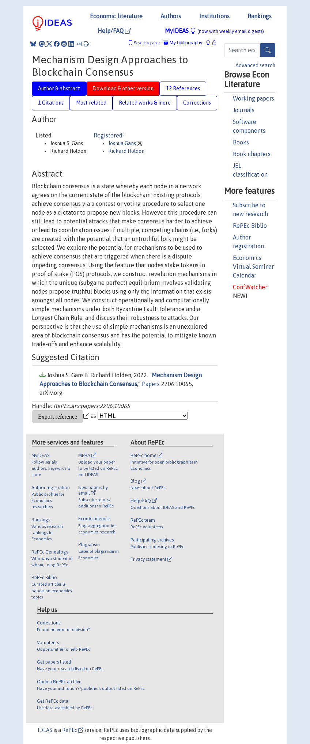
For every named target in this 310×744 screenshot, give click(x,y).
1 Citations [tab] (51, 103)
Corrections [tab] (197, 103)
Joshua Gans (122, 143)
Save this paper (147, 43)
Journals (243, 110)
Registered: (109, 135)
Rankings (259, 16)
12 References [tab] (183, 88)
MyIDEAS (214, 30)
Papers (151, 384)
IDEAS (45, 730)
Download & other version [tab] (123, 88)
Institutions (214, 16)
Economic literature (116, 16)
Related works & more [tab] (145, 103)
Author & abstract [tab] (59, 88)
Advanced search (255, 65)
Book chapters (252, 154)
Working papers (253, 98)
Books (241, 142)
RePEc (72, 730)
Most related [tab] (91, 103)
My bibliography (182, 42)
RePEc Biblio (250, 225)
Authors (170, 16)
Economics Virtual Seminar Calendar (253, 266)
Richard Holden (126, 151)
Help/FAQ (114, 30)
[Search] (267, 50)
